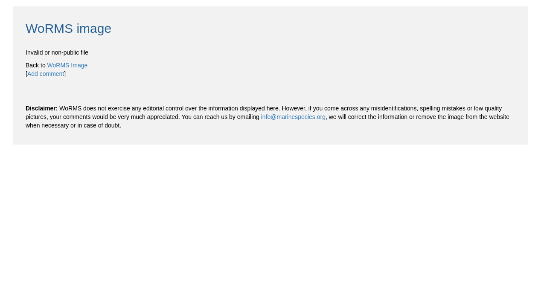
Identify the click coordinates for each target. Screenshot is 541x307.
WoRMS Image (67, 65)
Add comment (45, 73)
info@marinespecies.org (293, 116)
